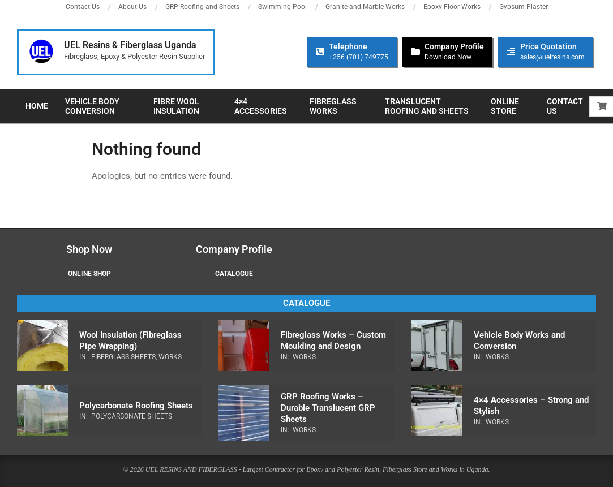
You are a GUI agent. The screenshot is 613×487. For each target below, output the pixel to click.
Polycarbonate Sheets (131, 416)
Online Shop (89, 274)
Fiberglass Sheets (123, 357)
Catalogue (234, 274)
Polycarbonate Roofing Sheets (136, 405)
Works (170, 357)
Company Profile (234, 249)
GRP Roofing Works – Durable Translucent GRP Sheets (328, 407)
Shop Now (89, 249)
